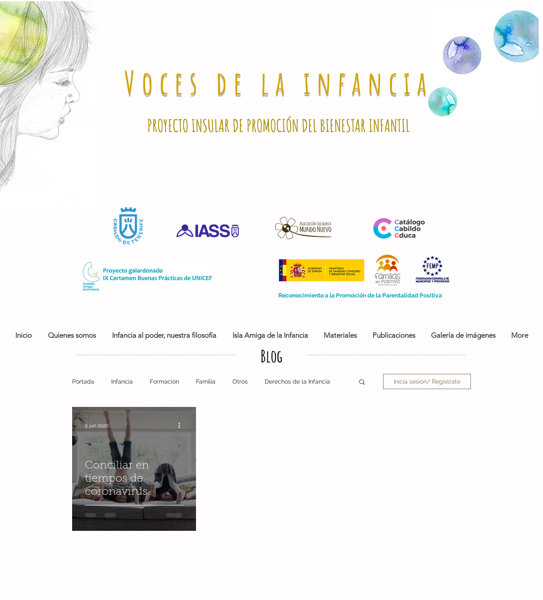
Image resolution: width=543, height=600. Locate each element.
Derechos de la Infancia (297, 381)
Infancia (122, 381)
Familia (206, 381)
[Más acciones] (182, 426)
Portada (83, 381)
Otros (240, 381)
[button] (362, 382)
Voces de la (213, 82)
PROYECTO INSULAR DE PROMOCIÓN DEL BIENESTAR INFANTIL (278, 125)
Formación (164, 381)
